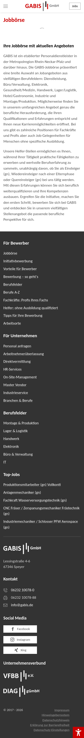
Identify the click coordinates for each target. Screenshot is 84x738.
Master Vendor (14, 385)
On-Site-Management (20, 377)
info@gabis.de (22, 605)
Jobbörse (10, 253)
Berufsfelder (12, 284)
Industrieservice (15, 392)
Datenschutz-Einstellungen (51, 730)
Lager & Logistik (15, 430)
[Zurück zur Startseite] (42, 6)
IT (4, 462)
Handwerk (11, 438)
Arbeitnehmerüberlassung (23, 353)
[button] (5, 6)
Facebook (20, 629)
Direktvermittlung (17, 361)
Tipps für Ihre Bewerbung (22, 315)
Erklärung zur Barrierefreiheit (49, 725)
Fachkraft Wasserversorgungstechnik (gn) (35, 500)
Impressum (61, 710)
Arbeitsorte (12, 323)
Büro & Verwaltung (18, 454)
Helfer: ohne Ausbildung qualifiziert (30, 308)
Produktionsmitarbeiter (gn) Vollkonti (32, 484)
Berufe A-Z (11, 292)
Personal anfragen (17, 346)
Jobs (75, 6)
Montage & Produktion (21, 423)
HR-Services (12, 369)
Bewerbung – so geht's (20, 276)
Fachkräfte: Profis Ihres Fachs (25, 300)
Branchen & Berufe (17, 400)
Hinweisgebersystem (55, 715)
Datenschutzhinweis (55, 720)
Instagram (20, 639)
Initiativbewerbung (17, 261)
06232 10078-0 (22, 590)
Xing (20, 650)
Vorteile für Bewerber (20, 268)
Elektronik (11, 446)
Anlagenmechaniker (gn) (22, 492)
